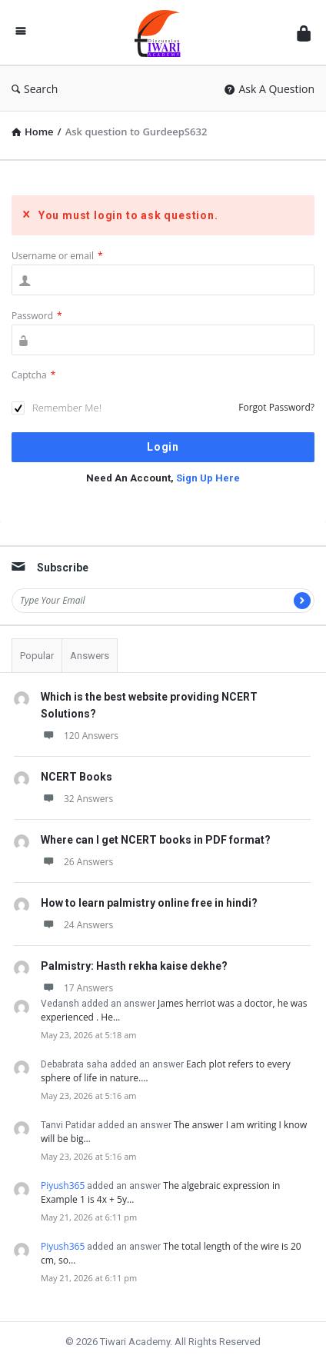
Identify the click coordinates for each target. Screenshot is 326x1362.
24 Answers (77, 924)
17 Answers (77, 987)
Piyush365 (63, 1185)
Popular (37, 655)
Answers (89, 655)
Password (37, 315)
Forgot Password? (276, 407)
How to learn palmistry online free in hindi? (149, 903)
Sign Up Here (208, 478)
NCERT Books (76, 777)
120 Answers (79, 735)
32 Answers (77, 798)
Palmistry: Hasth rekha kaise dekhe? (134, 966)
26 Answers (77, 861)
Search (35, 89)
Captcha (33, 374)
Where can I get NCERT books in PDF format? (156, 840)
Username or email (57, 255)
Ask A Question (269, 89)
